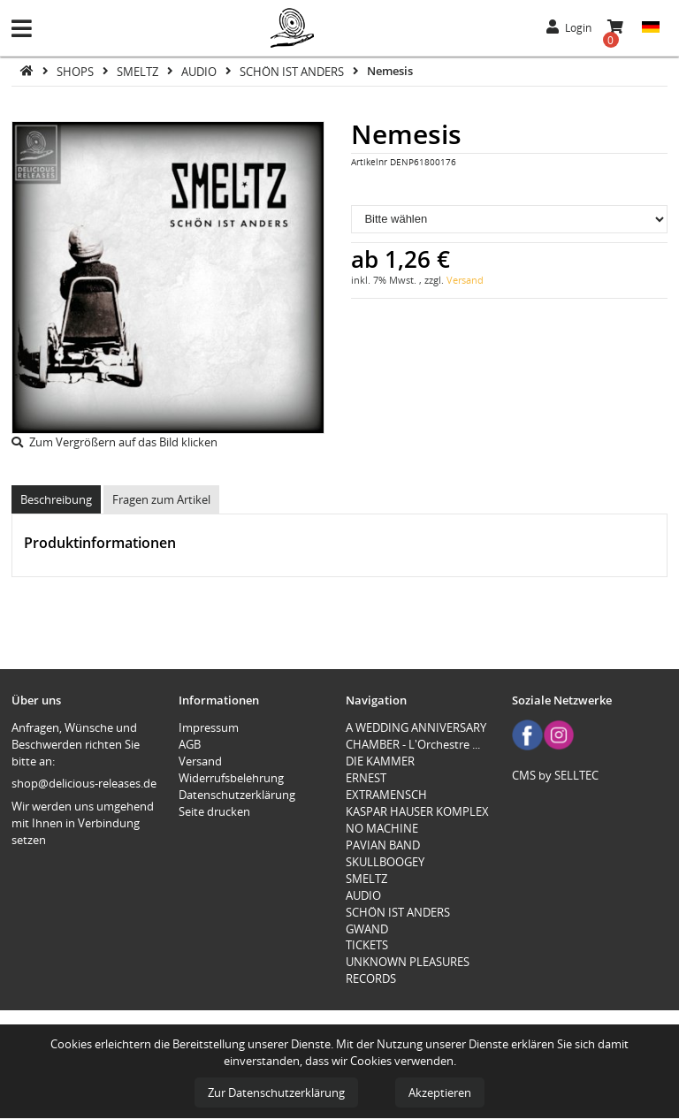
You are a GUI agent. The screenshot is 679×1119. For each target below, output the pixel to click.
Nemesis (390, 71)
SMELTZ (139, 71)
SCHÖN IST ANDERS (293, 71)
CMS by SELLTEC (555, 775)
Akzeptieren (439, 1092)
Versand (465, 279)
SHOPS (76, 71)
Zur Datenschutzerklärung (276, 1092)
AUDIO (200, 71)
